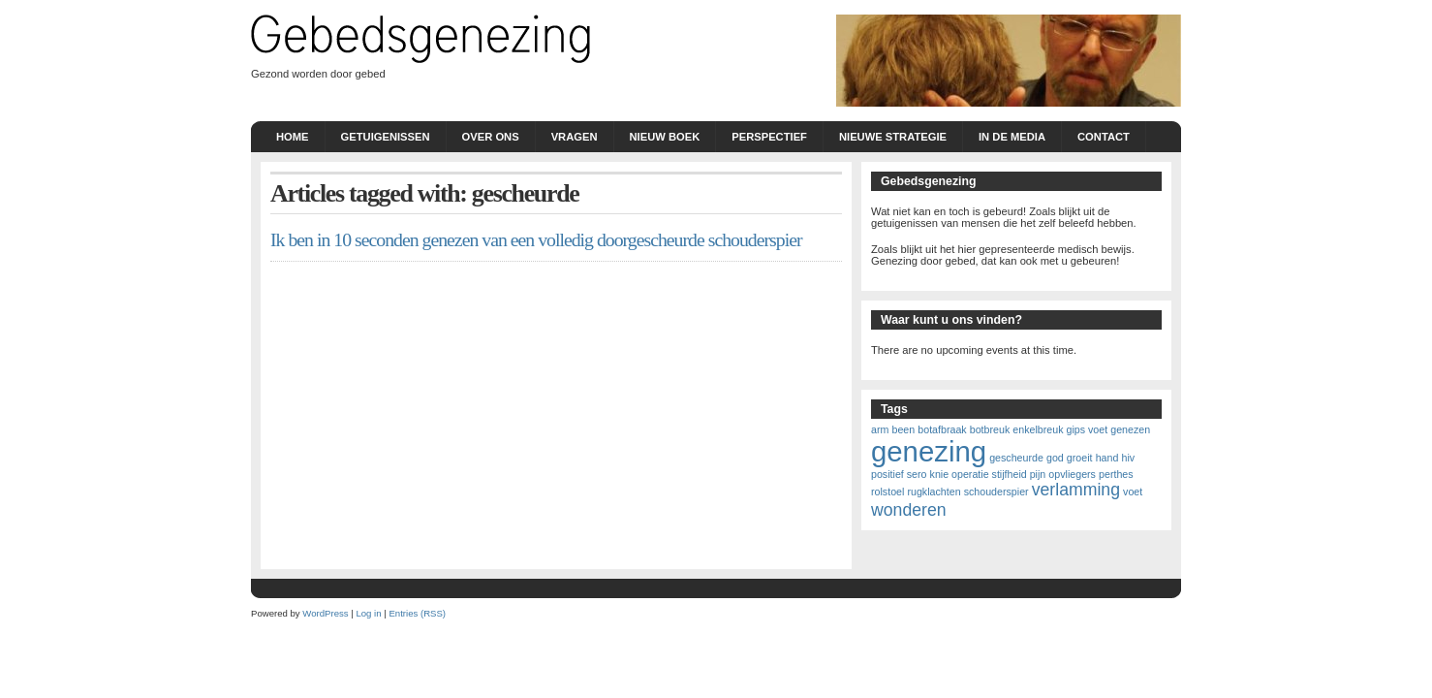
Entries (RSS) (417, 613)
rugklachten (933, 491)
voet (1132, 491)
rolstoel (887, 491)
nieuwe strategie (893, 137)
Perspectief (769, 137)
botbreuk (990, 429)
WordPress (325, 613)
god (1055, 457)
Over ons (490, 137)
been (903, 429)
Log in (368, 613)
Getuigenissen (385, 137)
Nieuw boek (665, 137)
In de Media (1012, 137)
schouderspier (996, 491)
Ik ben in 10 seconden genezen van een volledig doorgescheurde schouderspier (536, 239)
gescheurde (1016, 457)
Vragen (574, 137)
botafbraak (942, 429)
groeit (1080, 457)
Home (292, 137)
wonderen (909, 510)
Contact (1103, 137)
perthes (1116, 474)
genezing (928, 451)
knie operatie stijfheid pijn (988, 474)
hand (1107, 457)
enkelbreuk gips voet (1059, 429)
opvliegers (1072, 474)
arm (879, 429)
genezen (1130, 429)
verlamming (1076, 489)
